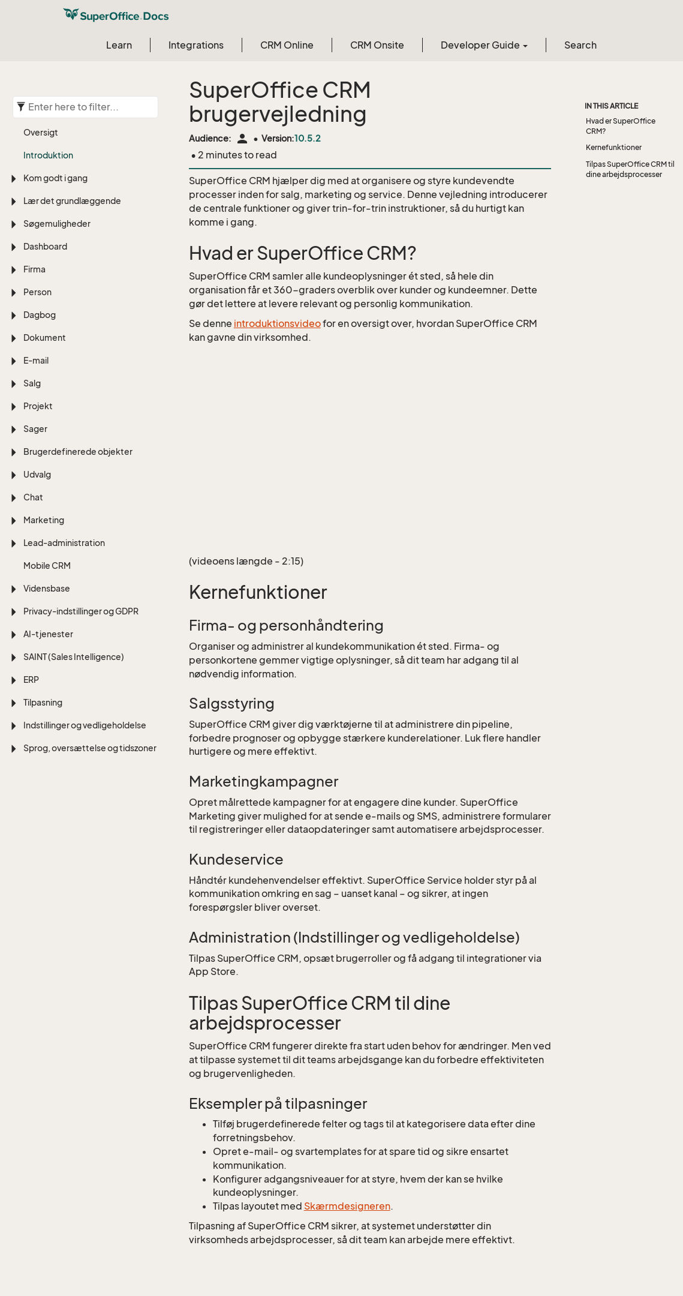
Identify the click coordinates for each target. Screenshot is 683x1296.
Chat (33, 497)
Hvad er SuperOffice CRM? (620, 126)
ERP (31, 679)
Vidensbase (46, 588)
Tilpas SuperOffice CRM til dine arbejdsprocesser (630, 169)
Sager (35, 429)
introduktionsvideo (277, 323)
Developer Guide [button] (484, 45)
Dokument (44, 337)
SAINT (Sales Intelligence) (73, 657)
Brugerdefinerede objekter (78, 451)
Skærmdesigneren (347, 1206)
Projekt (38, 406)
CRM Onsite (377, 45)
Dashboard (45, 246)
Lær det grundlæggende (72, 201)
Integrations (196, 45)
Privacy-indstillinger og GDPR (81, 611)
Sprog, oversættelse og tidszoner (90, 748)
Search (580, 45)
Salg (32, 383)
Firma (34, 269)
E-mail (36, 360)
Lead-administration (64, 543)
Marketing (43, 520)
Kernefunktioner (614, 147)
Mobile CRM (47, 565)
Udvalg (37, 474)
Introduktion (48, 155)
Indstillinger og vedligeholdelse (84, 725)
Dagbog (39, 315)
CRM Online (287, 45)
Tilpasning (42, 702)
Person (37, 292)
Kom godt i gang (55, 178)
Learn (119, 45)
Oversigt (40, 132)
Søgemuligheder (57, 223)
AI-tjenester (48, 634)
